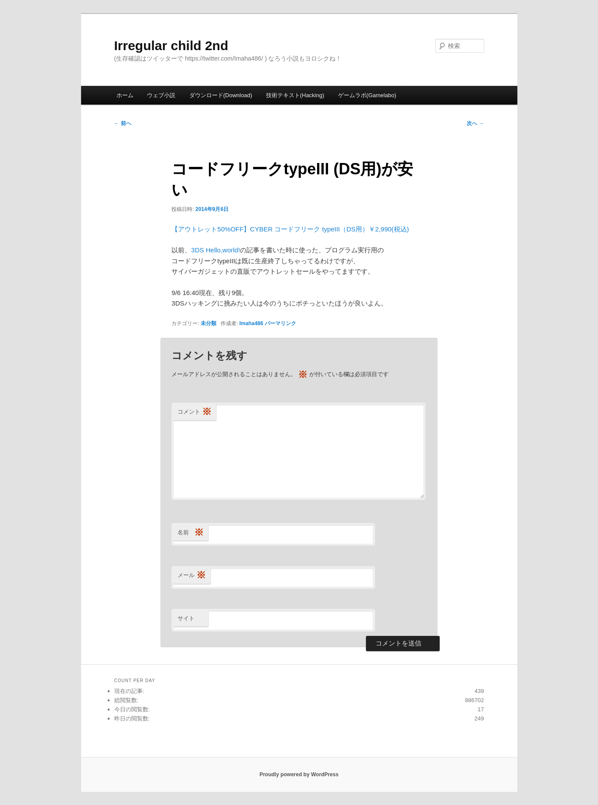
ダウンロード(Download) (220, 95)
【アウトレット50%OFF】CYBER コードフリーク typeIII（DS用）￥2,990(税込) (290, 229)
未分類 (208, 323)
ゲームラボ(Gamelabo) (367, 95)
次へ (475, 123)
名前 (191, 532)
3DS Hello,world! (215, 250)
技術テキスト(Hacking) (295, 95)
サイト (186, 618)
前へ (122, 123)
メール (192, 575)
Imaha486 (251, 323)
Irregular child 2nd (171, 45)
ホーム (124, 95)
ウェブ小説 (161, 95)
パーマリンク (280, 323)
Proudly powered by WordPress (299, 774)
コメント (195, 412)
